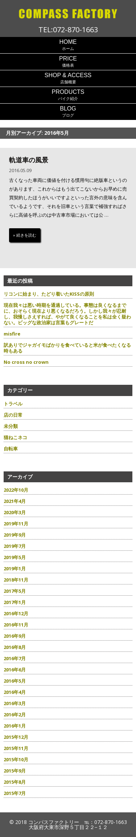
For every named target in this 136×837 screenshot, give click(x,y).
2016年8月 (15, 647)
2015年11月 (16, 748)
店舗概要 (68, 78)
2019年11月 (16, 523)
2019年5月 (15, 557)
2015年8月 (15, 782)
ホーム (68, 45)
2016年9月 (15, 636)
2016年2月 (15, 714)
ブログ (68, 111)
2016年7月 (15, 658)
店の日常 (13, 415)
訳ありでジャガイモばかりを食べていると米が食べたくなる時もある (67, 348)
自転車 (11, 448)
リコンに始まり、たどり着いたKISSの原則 (49, 294)
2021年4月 (15, 501)
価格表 (68, 61)
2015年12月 (16, 737)
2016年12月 (16, 613)
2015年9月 (15, 771)
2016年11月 (16, 625)
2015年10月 (16, 759)
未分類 (11, 426)
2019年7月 (15, 546)
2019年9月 (15, 535)
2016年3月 (15, 703)
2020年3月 (15, 512)
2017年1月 (15, 602)
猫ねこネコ (15, 437)
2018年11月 (16, 580)
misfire (12, 334)
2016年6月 (15, 669)
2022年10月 (16, 490)
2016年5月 (15, 681)
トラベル (13, 404)
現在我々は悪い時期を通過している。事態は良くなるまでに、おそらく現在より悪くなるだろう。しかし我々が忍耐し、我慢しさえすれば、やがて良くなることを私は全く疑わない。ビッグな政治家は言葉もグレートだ (67, 313)
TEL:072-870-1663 (68, 29)
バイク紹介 (68, 95)
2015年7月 (15, 793)
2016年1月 (15, 726)
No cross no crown (26, 362)
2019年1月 (15, 568)
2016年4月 (15, 692)
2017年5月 (15, 591)
